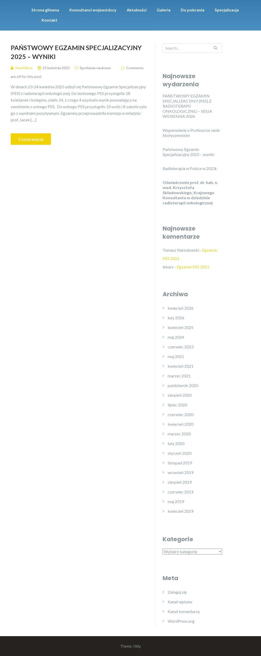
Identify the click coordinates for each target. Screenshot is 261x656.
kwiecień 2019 (180, 511)
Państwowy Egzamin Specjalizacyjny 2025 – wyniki (76, 52)
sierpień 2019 (180, 482)
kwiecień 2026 (180, 308)
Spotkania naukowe (95, 68)
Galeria (164, 9)
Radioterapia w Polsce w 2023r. (190, 168)
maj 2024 (176, 337)
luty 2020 (176, 443)
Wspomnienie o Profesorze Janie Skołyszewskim (191, 133)
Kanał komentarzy (184, 611)
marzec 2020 (179, 433)
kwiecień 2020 (180, 424)
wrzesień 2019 (180, 472)
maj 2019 (176, 501)
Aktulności (137, 9)
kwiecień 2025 (180, 327)
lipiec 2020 (177, 404)
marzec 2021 (179, 375)
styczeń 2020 (179, 453)
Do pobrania (192, 9)
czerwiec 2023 (180, 346)
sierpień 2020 (180, 395)
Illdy (136, 646)
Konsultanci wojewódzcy (92, 9)
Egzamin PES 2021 (193, 266)
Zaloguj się (177, 592)
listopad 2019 (180, 462)
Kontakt (49, 20)
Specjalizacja (227, 9)
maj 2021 (176, 356)
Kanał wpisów (180, 601)
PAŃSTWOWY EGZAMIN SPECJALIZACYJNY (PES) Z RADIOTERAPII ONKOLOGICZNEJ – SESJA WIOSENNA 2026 (187, 106)
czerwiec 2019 (180, 491)
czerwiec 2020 (180, 414)
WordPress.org (181, 621)
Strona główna (45, 9)
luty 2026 (176, 317)
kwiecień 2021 (180, 366)
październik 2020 (183, 385)
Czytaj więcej (30, 139)
